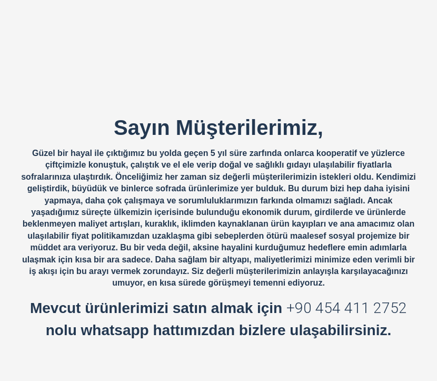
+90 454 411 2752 (346, 308)
